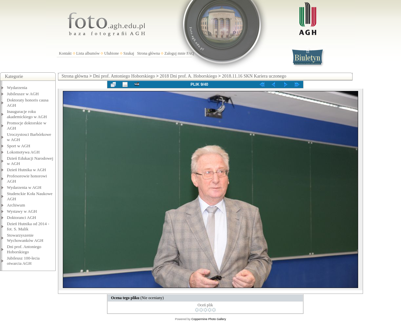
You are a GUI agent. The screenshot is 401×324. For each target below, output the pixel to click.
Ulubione (111, 53)
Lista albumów (88, 53)
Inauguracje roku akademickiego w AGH (27, 114)
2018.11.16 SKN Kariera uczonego (254, 76)
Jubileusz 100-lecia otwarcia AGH (23, 261)
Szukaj (128, 53)
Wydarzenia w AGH (24, 187)
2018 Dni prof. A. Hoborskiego (188, 76)
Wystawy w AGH (22, 211)
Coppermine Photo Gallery (208, 319)
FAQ (190, 53)
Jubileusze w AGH (23, 93)
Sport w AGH (18, 145)
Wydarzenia (17, 87)
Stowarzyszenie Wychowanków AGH (25, 238)
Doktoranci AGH (21, 217)
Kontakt (65, 53)
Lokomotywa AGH (23, 152)
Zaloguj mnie (174, 53)
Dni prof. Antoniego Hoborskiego (24, 249)
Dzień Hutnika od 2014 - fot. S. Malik (28, 226)
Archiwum (16, 205)
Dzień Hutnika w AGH (26, 169)
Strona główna (148, 53)
